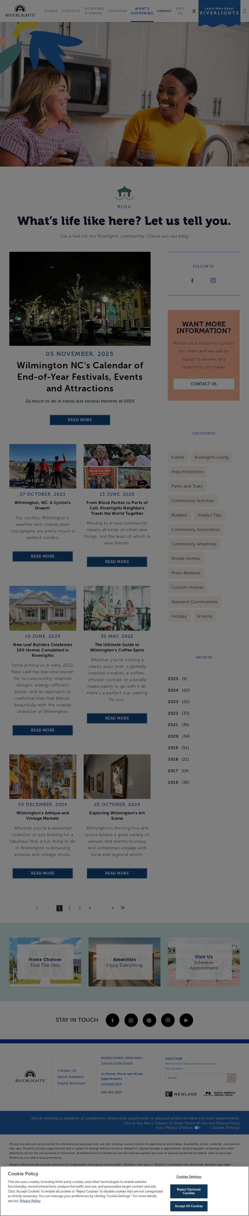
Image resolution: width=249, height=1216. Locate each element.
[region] (124, 1191)
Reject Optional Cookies (189, 1191)
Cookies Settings (188, 1177)
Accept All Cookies (189, 1206)
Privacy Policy (30, 1201)
